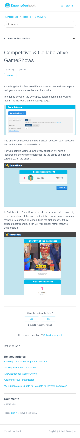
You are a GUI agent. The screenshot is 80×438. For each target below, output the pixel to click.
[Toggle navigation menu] (62, 5)
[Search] (40, 24)
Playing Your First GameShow (20, 367)
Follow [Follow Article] (10, 75)
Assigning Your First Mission (19, 379)
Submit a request (52, 335)
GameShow (40, 17)
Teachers (27, 17)
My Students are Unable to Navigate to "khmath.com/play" (35, 386)
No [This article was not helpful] (48, 319)
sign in (14, 413)
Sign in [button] (69, 5)
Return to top (13, 345)
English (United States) (62, 431)
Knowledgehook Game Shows (20, 373)
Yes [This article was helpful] (31, 319)
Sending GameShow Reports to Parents (25, 361)
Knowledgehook (11, 17)
